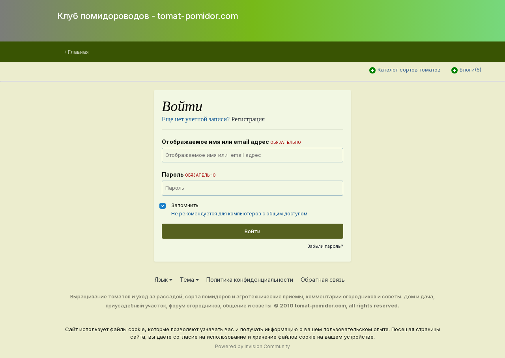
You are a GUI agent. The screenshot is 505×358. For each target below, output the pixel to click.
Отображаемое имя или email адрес (231, 141)
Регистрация (248, 119)
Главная (76, 52)
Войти (252, 231)
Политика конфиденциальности (249, 279)
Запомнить (184, 205)
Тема (189, 279)
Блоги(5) (470, 69)
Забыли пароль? (325, 246)
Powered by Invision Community (252, 346)
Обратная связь (323, 279)
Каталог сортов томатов (409, 69)
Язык (163, 279)
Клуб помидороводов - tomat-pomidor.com (147, 16)
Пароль (189, 174)
